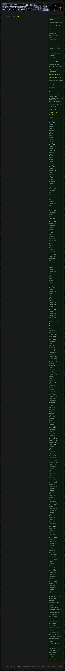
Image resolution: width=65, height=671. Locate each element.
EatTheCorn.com (10, 4)
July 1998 (51, 514)
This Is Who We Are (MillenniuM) (56, 619)
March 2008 (51, 409)
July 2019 (51, 205)
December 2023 (52, 168)
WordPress (26, 666)
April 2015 (51, 264)
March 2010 (51, 385)
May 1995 (51, 567)
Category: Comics (52, 71)
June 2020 (51, 199)
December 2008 (52, 311)
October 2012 (52, 339)
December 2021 (52, 188)
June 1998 (51, 515)
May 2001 (51, 451)
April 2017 (51, 234)
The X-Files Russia (53, 652)
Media (50, 37)
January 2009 (52, 394)
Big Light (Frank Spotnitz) (54, 632)
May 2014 (51, 280)
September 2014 (52, 273)
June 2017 (51, 231)
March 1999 (51, 499)
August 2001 (51, 446)
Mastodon (56, 22)
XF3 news (51, 58)
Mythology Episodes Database (55, 31)
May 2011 (51, 306)
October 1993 (52, 585)
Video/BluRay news (53, 57)
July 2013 (51, 298)
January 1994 (52, 580)
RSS (61, 22)
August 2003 (51, 424)
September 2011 (52, 361)
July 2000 (51, 470)
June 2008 (51, 404)
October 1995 (52, 561)
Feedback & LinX (52, 39)
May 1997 (51, 528)
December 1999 (52, 482)
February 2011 (52, 371)
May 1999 (51, 495)
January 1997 (52, 536)
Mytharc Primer (52, 30)
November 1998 (52, 506)
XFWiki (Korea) (52, 656)
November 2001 (52, 442)
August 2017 (51, 227)
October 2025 (52, 128)
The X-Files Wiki (52, 623)
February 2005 (52, 416)
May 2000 (51, 473)
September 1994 (52, 576)
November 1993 (52, 583)
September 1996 (52, 543)
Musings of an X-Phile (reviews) (55, 609)
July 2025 (51, 133)
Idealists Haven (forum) (54, 602)
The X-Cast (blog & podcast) (55, 596)
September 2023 (52, 174)
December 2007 (52, 313)
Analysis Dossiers (52, 33)
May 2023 (51, 177)
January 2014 (52, 287)
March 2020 (51, 201)
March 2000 (51, 477)
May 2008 (51, 405)
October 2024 (52, 150)
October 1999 (52, 486)
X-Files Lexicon (52, 595)
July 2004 (51, 418)
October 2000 (52, 464)
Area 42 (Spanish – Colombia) (55, 636)
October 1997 (52, 526)
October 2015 (52, 256)
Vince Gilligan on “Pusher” (54, 84)
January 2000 (52, 481)
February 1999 (52, 501)
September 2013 (52, 295)
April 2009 (51, 391)
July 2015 (51, 260)
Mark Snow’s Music (53, 51)
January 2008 (52, 411)
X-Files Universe (52, 598)
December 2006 (52, 315)
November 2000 (52, 462)
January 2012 (52, 354)
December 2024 (52, 146)
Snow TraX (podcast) (53, 616)
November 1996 (52, 539)
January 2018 (52, 220)
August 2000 (51, 468)
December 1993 (52, 581)
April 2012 (51, 349)
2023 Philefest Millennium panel (55, 89)
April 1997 (51, 530)
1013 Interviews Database (54, 35)
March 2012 (51, 350)
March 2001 (51, 455)
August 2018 (51, 214)
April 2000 (51, 475)
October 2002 (52, 427)
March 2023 (51, 179)
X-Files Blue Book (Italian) (54, 648)
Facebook (51, 22)
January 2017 (52, 238)
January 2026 (52, 122)
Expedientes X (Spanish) (54, 634)
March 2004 (51, 422)
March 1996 (51, 552)
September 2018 (52, 212)
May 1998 (51, 517)
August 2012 (51, 343)
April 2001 (51, 453)
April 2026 (51, 117)
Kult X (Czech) (52, 654)
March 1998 (51, 521)
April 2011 (51, 367)
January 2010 (52, 387)
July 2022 (51, 187)
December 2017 (52, 221)
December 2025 (52, 124)
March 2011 (51, 369)
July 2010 (51, 383)
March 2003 (51, 426)
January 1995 (52, 570)
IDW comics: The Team (54, 64)
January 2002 (52, 440)
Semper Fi (51, 618)
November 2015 (52, 254)
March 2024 (51, 163)
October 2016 (52, 242)
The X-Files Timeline (53, 629)
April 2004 (51, 420)
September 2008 (52, 400)
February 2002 (52, 438)
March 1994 (51, 578)
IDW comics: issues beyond (54, 69)
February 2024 (52, 165)
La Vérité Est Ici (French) (54, 643)
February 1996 (52, 554)
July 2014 (51, 276)
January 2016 (52, 251)
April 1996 (51, 550)
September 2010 (52, 380)
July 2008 (51, 402)
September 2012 (52, 341)
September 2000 (52, 466)
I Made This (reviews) (53, 607)
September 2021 (52, 190)
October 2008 (52, 398)
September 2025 (52, 130)
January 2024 (52, 166)
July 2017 (51, 229)
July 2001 (51, 448)
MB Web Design (54, 666)
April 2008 (51, 407)
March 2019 (51, 209)
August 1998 (51, 512)
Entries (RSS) (33, 666)
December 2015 (52, 253)
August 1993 (51, 589)
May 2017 (51, 232)
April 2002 (51, 435)
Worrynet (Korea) (52, 658)
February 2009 (52, 393)
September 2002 (52, 429)
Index (50, 28)
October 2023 (52, 172)
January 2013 (52, 336)
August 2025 (51, 132)
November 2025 (52, 126)
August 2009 (51, 389)
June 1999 (51, 493)
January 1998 (52, 525)
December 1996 (52, 537)
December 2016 (52, 240)
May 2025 (51, 137)
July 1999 (51, 492)
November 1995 (52, 559)
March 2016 (51, 247)
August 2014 (51, 275)
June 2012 (51, 347)
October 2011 (52, 360)
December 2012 (52, 302)
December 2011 (52, 304)
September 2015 (52, 258)
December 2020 (52, 196)
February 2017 (52, 236)
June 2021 (51, 192)
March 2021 (51, 194)
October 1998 (52, 508)
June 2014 (51, 278)
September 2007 (52, 413)
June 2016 (51, 243)
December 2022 (52, 183)
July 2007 (51, 415)
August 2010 (51, 382)
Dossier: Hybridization (54, 46)
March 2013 (51, 332)
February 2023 (52, 181)
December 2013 (52, 289)
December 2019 (52, 203)
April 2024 (51, 161)
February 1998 (52, 523)
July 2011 (51, 363)
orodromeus (51, 98)
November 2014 (52, 271)
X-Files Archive (52, 625)
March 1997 (51, 532)
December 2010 (52, 308)
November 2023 (52, 170)
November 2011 (52, 358)
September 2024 (52, 152)
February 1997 (52, 534)
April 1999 (51, 497)
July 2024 (51, 155)
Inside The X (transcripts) (54, 627)
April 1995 (51, 569)
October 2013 (52, 293)
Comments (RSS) (41, 666)
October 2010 (52, 378)
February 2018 (52, 218)
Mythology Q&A (52, 44)
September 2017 (52, 225)
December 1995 (52, 558)
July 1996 (51, 545)
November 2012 (52, 338)
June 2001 (51, 449)
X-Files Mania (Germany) (54, 647)
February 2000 (52, 479)
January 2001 (52, 459)
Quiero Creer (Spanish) (54, 638)
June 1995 (51, 565)
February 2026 (52, 121)
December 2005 (52, 317)
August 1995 (51, 563)
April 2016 (51, 245)
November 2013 (52, 291)
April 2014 (51, 282)
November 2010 (52, 376)
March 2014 (51, 284)
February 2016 (52, 249)
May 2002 (51, 433)
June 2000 (51, 471)
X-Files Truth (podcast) (53, 614)
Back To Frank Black (53, 621)
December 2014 (52, 269)
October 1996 (52, 541)
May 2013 (51, 330)
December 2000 (52, 460)
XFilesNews (51, 600)
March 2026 (51, 119)
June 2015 (51, 262)
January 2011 (52, 372)
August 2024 (51, 154)
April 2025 (51, 139)
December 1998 (52, 504)
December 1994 (52, 572)
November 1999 (52, 484)
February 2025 (52, 143)
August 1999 (51, 490)
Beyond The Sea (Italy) (54, 650)
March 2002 (51, 437)
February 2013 (52, 334)
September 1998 (52, 510)
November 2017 (52, 223)
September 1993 (52, 587)
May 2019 (51, 207)
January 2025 (52, 144)
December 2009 (52, 309)
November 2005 (52, 319)
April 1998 (51, 519)
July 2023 (51, 176)
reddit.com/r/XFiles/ (53, 659)
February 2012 (52, 352)
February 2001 (52, 457)
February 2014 (52, 285)
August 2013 (51, 297)
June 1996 (51, 547)
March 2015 (51, 265)
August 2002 (51, 431)
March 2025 (51, 141)
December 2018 (52, 210)
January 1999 (52, 503)
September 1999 (52, 488)
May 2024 (51, 159)
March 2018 (51, 216)
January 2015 (52, 267)
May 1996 (51, 548)
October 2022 (52, 185)
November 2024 (52, 148)
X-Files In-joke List (53, 630)
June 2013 (51, 300)
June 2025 (51, 135)
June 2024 (51, 157)
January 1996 (52, 556)
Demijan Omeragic (53, 94)
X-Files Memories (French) (54, 645)
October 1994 (52, 574)
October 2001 (52, 444)
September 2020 (52, 198)
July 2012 (51, 345)
